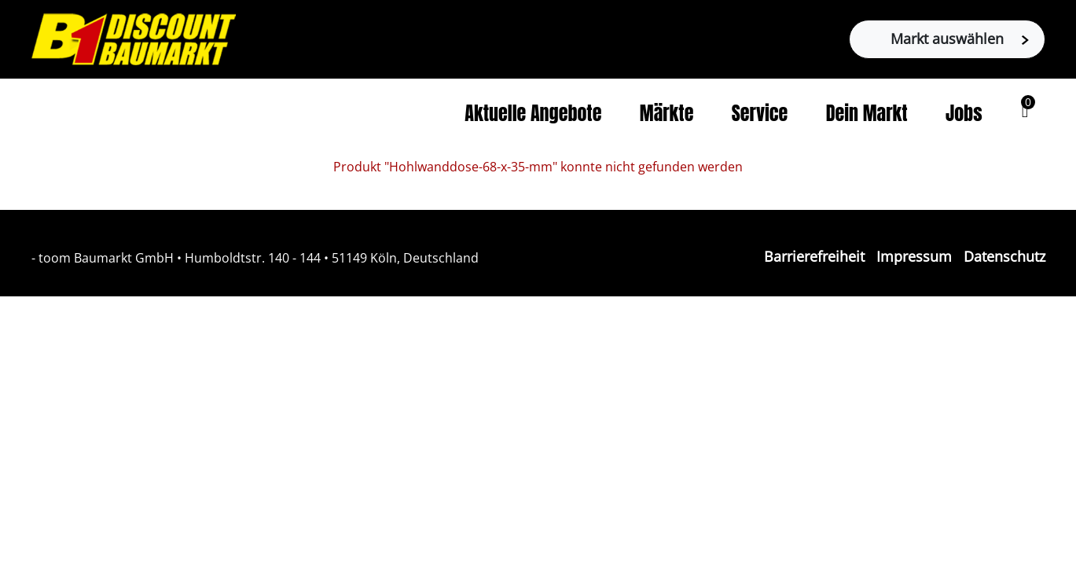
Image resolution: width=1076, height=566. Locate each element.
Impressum (914, 256)
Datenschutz (1004, 256)
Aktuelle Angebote (533, 113)
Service (760, 113)
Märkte (667, 113)
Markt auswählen (960, 38)
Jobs (964, 113)
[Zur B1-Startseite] (133, 37)
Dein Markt (867, 113)
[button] (1025, 111)
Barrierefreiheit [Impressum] (814, 256)
